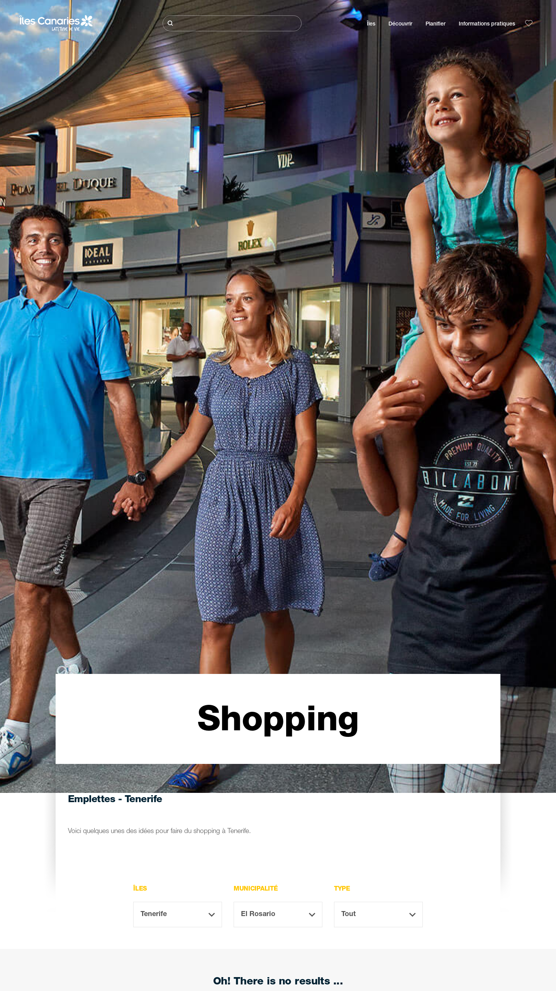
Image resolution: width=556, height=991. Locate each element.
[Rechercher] (232, 23)
